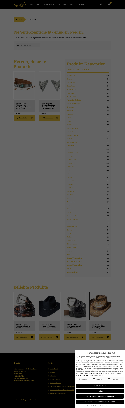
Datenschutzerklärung (95, 373)
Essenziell (83, 379)
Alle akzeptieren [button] (100, 385)
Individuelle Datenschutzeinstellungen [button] (100, 401)
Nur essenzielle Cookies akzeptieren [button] (100, 396)
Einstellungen (84, 374)
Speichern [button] (100, 390)
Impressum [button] (110, 405)
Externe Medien (114, 379)
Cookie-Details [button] (90, 405)
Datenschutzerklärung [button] (100, 405)
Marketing (97, 379)
